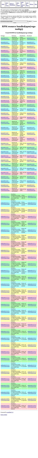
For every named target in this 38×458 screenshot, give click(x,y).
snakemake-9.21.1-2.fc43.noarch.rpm (32, 251)
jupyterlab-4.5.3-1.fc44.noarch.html (5, 55)
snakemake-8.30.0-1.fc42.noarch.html (5, 386)
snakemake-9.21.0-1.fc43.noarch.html (5, 305)
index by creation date (23, 4)
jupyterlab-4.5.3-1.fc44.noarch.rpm (31, 55)
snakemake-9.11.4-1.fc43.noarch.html (5, 359)
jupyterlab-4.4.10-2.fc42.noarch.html (5, 88)
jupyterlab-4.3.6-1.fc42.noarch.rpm (31, 177)
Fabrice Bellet (4, 414)
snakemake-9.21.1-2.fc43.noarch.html (5, 251)
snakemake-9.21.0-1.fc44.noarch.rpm (32, 278)
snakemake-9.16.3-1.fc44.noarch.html (5, 332)
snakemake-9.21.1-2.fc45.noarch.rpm (32, 196)
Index (3, 4)
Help (36, 4)
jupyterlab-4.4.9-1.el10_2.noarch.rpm (31, 144)
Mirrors (31, 4)
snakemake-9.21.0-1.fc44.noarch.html (5, 278)
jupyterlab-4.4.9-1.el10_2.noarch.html (6, 144)
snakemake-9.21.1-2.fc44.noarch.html (5, 224)
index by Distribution (12, 4)
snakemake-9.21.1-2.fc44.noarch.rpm (32, 224)
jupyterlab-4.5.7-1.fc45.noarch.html (5, 38)
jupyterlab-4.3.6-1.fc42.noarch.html (5, 177)
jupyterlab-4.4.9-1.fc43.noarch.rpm (31, 105)
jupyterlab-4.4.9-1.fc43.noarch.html (5, 105)
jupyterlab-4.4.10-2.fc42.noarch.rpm (31, 88)
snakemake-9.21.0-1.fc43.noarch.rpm (32, 305)
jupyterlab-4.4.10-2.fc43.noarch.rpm (31, 72)
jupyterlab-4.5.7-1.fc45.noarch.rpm (31, 38)
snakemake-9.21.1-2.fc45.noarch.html (5, 196)
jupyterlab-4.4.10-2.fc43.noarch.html (5, 72)
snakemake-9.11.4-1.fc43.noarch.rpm (32, 359)
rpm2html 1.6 (10, 412)
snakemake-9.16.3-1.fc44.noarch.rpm (32, 332)
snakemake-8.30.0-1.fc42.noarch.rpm (32, 386)
